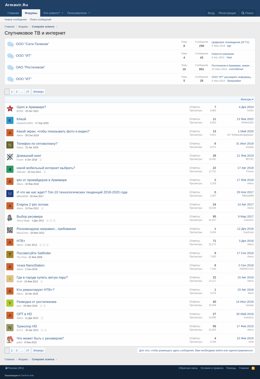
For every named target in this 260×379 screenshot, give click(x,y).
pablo (19, 342)
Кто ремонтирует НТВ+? (35, 290)
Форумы (31, 13)
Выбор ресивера (30, 216)
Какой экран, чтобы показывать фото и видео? (53, 131)
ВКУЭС (250, 159)
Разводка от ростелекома (36, 302)
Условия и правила (212, 368)
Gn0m (250, 110)
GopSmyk (248, 232)
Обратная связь (188, 368)
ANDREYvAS (247, 268)
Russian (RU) (14, 368)
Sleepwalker (234, 80)
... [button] (22, 91)
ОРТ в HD (24, 314)
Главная (13, 13)
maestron (249, 220)
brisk (251, 341)
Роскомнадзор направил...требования (46, 229)
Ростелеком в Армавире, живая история (236, 65)
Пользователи (77, 13)
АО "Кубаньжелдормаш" (240, 134)
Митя (251, 293)
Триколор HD (27, 326)
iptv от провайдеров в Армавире (42, 180)
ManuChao (22, 233)
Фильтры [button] (246, 99)
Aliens (20, 184)
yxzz (19, 305)
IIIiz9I (19, 281)
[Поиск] (247, 13)
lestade (250, 147)
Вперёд (37, 91)
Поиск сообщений (40, 19)
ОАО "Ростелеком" (30, 67)
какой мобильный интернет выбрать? (46, 168)
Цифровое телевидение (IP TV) (230, 42)
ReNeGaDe (247, 122)
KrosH (20, 159)
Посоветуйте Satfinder (34, 253)
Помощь (231, 368)
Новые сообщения (16, 19)
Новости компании (223, 53)
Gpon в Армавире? (31, 107)
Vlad (228, 57)
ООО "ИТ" (23, 56)
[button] (62, 13)
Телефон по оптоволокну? (37, 144)
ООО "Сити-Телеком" (32, 44)
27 (27, 91)
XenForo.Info (27, 375)
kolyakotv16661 (25, 123)
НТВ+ (21, 241)
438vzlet (21, 172)
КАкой (21, 119)
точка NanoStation (31, 265)
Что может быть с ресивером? (40, 338)
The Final (22, 257)
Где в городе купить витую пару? (42, 277)
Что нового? (51, 13)
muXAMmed (236, 69)
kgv (229, 45)
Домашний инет (29, 156)
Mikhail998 (22, 196)
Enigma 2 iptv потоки (32, 204)
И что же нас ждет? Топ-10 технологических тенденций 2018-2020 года (72, 192)
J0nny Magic (23, 220)
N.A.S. (20, 330)
